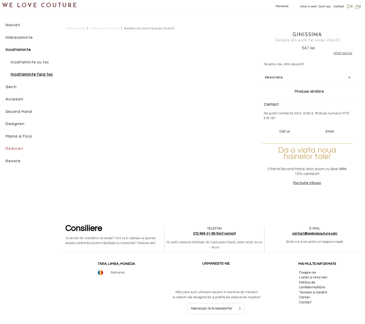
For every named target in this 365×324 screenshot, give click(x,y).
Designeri (15, 124)
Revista (13, 161)
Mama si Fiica (19, 136)
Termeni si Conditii (313, 292)
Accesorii (14, 99)
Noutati (13, 25)
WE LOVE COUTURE (40, 6)
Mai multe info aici (307, 183)
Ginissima (307, 34)
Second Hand (19, 112)
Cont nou (324, 6)
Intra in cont (308, 6)
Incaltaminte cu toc (30, 62)
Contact (338, 6)
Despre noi (307, 272)
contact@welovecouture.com (314, 233)
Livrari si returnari (313, 277)
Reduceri (14, 149)
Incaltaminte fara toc (32, 74)
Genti (11, 87)
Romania (282, 6)
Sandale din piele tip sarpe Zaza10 (149, 28)
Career (304, 297)
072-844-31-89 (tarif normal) (214, 233)
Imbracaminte (19, 37)
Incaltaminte (18, 50)
